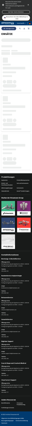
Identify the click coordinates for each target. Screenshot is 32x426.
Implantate (4, 180)
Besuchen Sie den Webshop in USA (16, 18)
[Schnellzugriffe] (21, 23)
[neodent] (24, 208)
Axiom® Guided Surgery (23, 191)
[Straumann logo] (7, 23)
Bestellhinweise (5, 403)
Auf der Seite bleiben (16, 12)
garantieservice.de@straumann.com (10, 332)
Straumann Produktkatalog (21, 404)
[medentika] (24, 225)
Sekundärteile (5, 191)
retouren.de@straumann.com (8, 310)
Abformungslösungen (7, 188)
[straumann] (8, 208)
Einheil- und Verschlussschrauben (7, 184)
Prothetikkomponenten (23, 180)
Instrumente (20, 188)
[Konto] (24, 28)
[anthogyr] (8, 225)
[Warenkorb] (29, 28)
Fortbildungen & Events (7, 408)
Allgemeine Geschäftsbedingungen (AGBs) (12, 418)
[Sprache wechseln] (30, 23)
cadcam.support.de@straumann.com (10, 353)
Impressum (4, 423)
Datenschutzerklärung (22, 421)
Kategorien (8, 28)
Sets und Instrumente (22, 183)
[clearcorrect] (8, 241)
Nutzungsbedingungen (7, 421)
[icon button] (28, 5)
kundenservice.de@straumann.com (10, 288)
